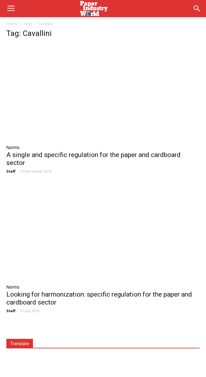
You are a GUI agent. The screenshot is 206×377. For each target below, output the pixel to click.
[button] (197, 8)
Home (11, 23)
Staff (11, 171)
